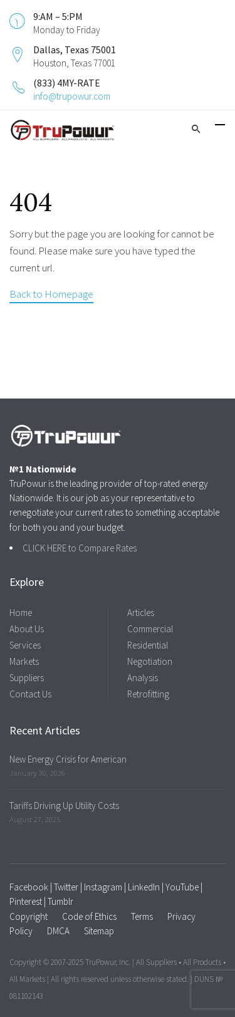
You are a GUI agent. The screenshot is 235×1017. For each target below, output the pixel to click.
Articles (140, 612)
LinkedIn (144, 887)
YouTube (182, 887)
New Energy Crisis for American (68, 759)
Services (25, 645)
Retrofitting (148, 694)
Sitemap (99, 931)
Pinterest (25, 901)
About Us (26, 629)
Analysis (142, 678)
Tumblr (60, 901)
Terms (142, 916)
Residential (147, 645)
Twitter (66, 887)
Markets (24, 661)
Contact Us (30, 694)
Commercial (150, 629)
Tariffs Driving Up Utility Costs (64, 805)
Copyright (28, 916)
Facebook (28, 887)
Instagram (103, 887)
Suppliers (26, 678)
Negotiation (149, 661)
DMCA (58, 931)
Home (20, 612)
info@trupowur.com (71, 96)
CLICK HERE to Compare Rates (80, 548)
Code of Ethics (89, 916)
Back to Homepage (51, 294)
